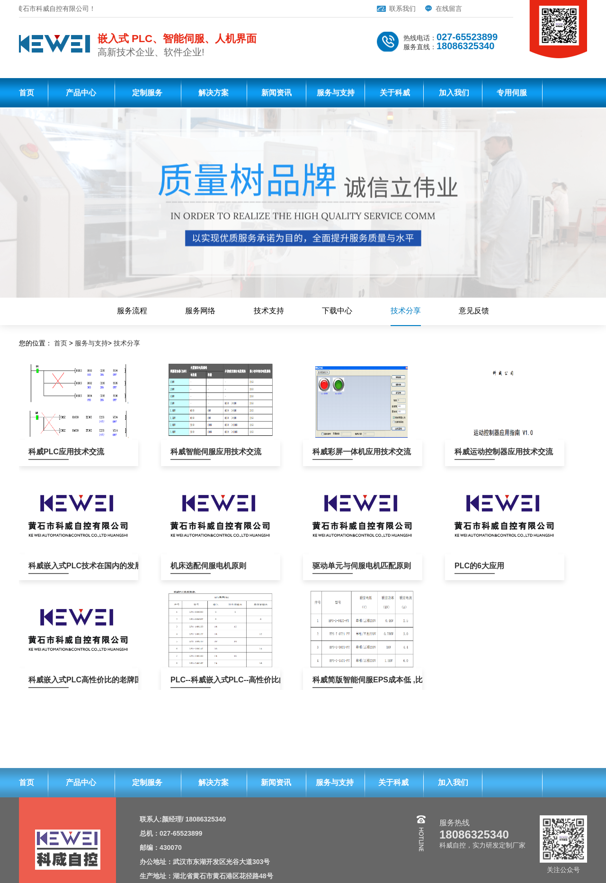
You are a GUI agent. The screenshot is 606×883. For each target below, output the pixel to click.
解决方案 (213, 94)
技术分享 (406, 311)
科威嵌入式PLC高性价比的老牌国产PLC (48, 680)
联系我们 (379, 8)
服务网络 (200, 311)
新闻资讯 (276, 94)
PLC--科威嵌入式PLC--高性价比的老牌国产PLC (190, 680)
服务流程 (132, 311)
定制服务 (147, 94)
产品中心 (81, 94)
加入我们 (454, 94)
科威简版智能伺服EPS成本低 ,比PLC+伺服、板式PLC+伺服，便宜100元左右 (332, 680)
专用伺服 (512, 94)
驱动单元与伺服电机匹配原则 (332, 566)
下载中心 (337, 311)
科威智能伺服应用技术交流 (190, 452)
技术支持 (269, 311)
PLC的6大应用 (474, 566)
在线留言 (425, 8)
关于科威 (395, 94)
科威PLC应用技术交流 (48, 452)
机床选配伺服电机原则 (190, 566)
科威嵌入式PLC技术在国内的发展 (48, 566)
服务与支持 (336, 94)
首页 (26, 94)
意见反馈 (474, 311)
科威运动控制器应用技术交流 (474, 452)
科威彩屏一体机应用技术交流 (332, 452)
